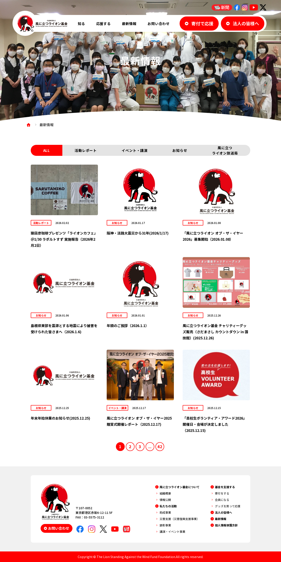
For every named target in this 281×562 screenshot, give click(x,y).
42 (159, 446)
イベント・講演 (135, 150)
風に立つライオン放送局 (225, 150)
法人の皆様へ (223, 512)
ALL (46, 150)
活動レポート (86, 150)
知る (81, 23)
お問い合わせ (159, 23)
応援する (103, 23)
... (149, 446)
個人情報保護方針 (226, 525)
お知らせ (179, 150)
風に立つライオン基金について (180, 487)
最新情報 (129, 23)
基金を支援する (225, 487)
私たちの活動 (168, 506)
